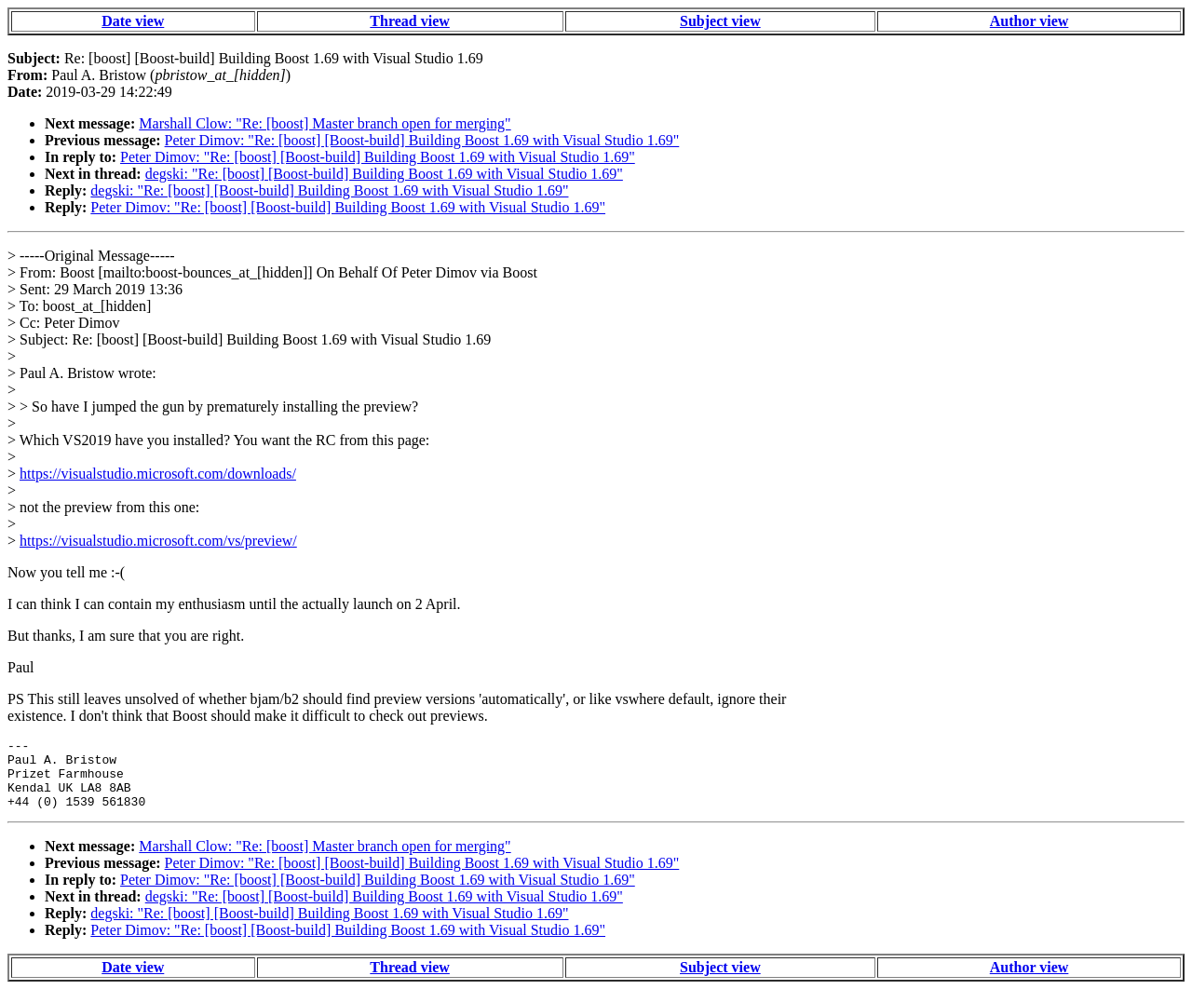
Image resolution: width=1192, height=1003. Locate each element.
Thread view (409, 21)
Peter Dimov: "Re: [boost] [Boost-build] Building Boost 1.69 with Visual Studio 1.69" (422, 140)
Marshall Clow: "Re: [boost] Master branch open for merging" (324, 123)
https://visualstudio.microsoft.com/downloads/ (158, 473)
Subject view (720, 21)
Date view (133, 21)
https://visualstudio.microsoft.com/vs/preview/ (158, 541)
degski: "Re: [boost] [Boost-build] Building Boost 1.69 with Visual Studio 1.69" (384, 174)
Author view (1029, 21)
